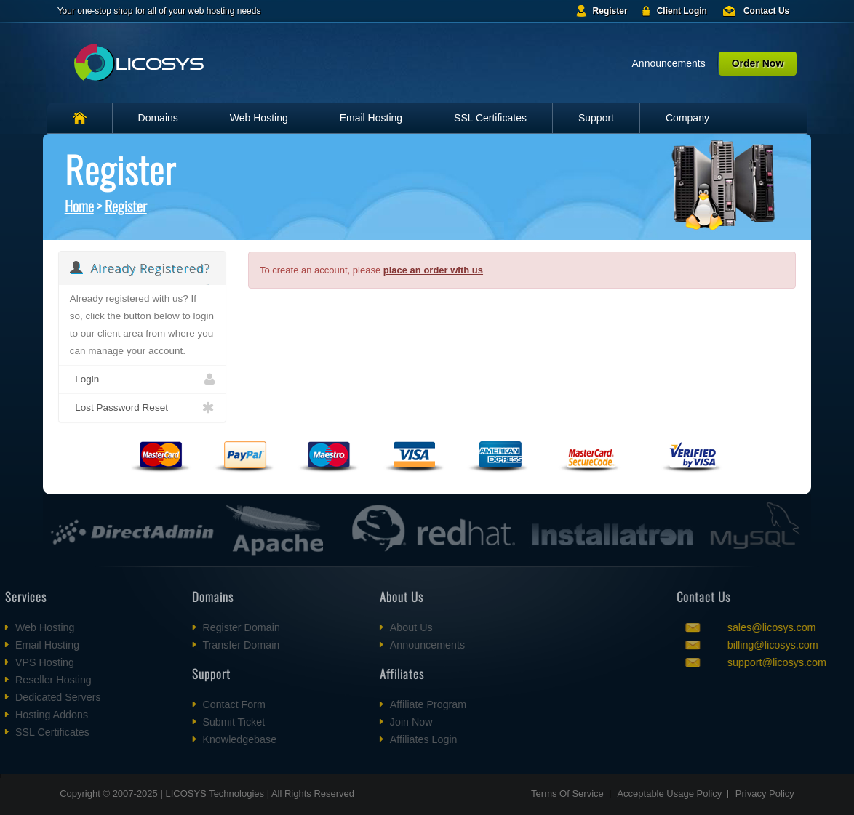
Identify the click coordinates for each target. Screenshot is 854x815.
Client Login (682, 11)
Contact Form (199, 704)
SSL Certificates (490, 118)
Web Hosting (259, 118)
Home (79, 206)
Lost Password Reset (142, 408)
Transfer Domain (205, 645)
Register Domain (205, 627)
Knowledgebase (204, 739)
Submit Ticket (198, 722)
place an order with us (433, 270)
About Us (376, 627)
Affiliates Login (389, 739)
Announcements (669, 63)
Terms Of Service (567, 793)
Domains (158, 118)
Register (610, 11)
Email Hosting (371, 118)
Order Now (758, 63)
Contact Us (766, 11)
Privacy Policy (764, 793)
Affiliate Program (393, 704)
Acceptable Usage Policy (669, 793)
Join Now (376, 722)
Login (142, 379)
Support (596, 118)
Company (687, 118)
